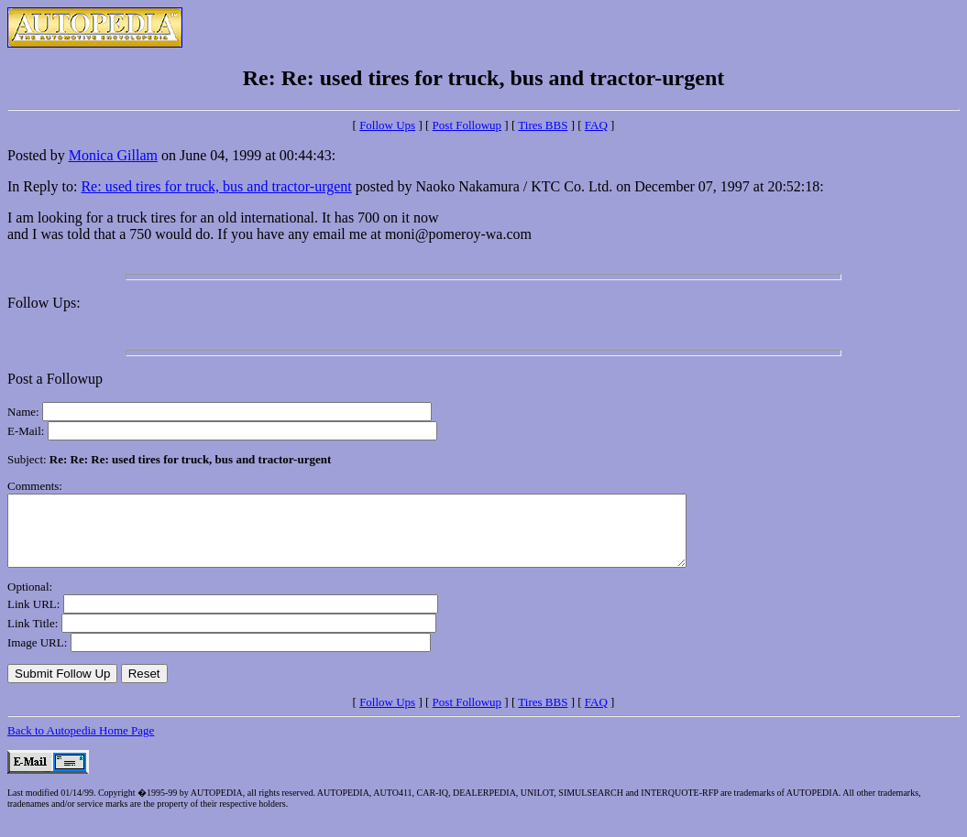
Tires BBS (542, 125)
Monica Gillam (113, 155)
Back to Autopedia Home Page (80, 744)
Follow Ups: (44, 302)
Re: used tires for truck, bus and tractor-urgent (216, 186)
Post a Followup (55, 378)
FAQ (596, 125)
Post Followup (467, 125)
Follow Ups (387, 125)
